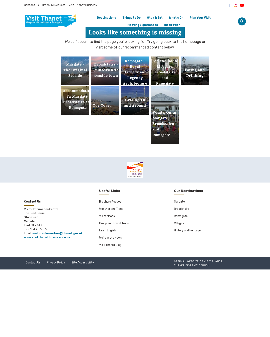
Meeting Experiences (142, 25)
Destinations (106, 17)
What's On (176, 17)
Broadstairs (181, 276)
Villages (179, 291)
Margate (179, 269)
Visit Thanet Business (83, 5)
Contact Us (31, 5)
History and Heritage (187, 298)
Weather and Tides (111, 276)
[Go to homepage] (50, 21)
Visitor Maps (107, 283)
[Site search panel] (242, 21)
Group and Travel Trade (114, 291)
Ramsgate (181, 283)
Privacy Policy (56, 330)
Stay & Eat (155, 17)
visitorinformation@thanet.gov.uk (57, 301)
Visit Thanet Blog (110, 312)
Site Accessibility (83, 330)
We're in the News (110, 305)
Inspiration (172, 25)
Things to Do (131, 17)
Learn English (107, 298)
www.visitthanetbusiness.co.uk (47, 305)
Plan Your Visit (200, 17)
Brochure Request (53, 5)
